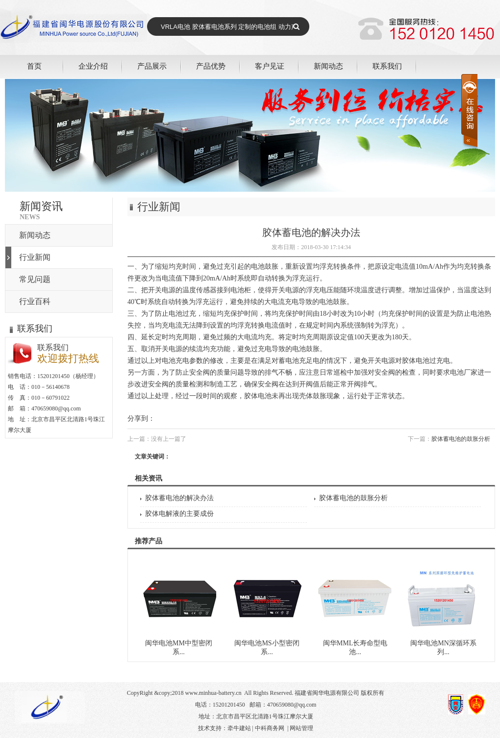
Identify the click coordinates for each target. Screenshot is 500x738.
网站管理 (301, 728)
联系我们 (387, 66)
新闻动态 (328, 66)
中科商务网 (269, 728)
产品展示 (152, 66)
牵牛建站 (239, 728)
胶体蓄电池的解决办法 (179, 498)
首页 (34, 66)
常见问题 (34, 279)
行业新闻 (34, 257)
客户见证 (269, 66)
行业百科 (34, 301)
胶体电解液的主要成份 (179, 513)
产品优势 (210, 66)
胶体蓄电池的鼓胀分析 (460, 438)
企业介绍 (93, 66)
